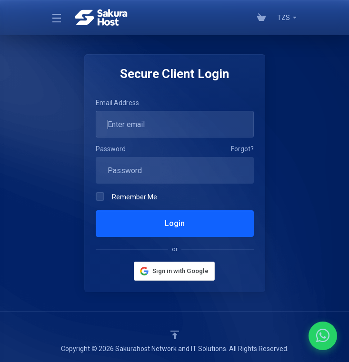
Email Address (117, 103)
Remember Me (126, 196)
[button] (174, 271)
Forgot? (242, 149)
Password (111, 149)
